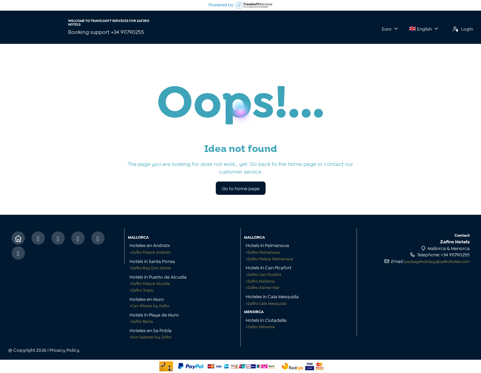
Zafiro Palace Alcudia (149, 283)
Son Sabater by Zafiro (150, 336)
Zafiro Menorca (260, 326)
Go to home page (241, 188)
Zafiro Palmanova (263, 251)
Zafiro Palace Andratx (150, 251)
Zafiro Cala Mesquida (266, 303)
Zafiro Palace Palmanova (269, 258)
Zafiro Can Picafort (263, 274)
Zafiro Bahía (141, 320)
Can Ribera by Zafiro (149, 305)
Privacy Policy (64, 349)
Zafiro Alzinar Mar (263, 287)
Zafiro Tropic (141, 289)
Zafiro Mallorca (260, 280)
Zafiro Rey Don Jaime (150, 267)
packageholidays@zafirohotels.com (437, 261)
